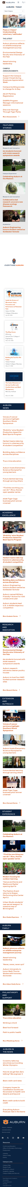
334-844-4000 (6, 1130)
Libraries (5, 1153)
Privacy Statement (7, 1182)
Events (5, 1157)
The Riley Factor (11, 332)
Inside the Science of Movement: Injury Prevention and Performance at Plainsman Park (14, 304)
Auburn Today (7, 1155)
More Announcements (10, 117)
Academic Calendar (8, 1171)
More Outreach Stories (10, 803)
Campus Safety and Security (11, 1173)
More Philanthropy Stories (11, 1041)
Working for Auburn (8, 1169)
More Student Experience (11, 917)
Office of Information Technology (12, 1148)
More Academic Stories (10, 616)
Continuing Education (9, 1146)
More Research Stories (10, 690)
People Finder (7, 1167)
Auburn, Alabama (7, 1127)
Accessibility (6, 1180)
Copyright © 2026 (7, 1185)
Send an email (6, 1132)
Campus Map (7, 1165)
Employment (6, 1150)
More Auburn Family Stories (11, 984)
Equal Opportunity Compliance (10, 1178)
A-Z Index (5, 1183)
